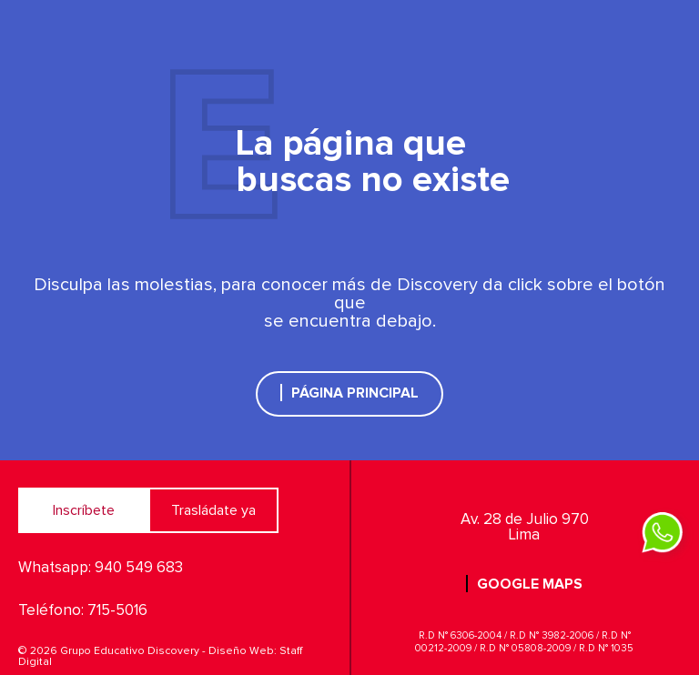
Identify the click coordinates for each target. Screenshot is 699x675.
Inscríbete (84, 510)
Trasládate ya (213, 510)
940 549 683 (139, 568)
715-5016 (117, 611)
